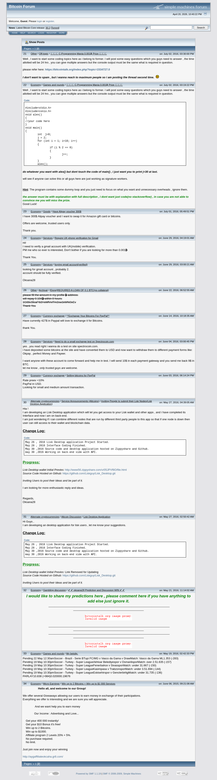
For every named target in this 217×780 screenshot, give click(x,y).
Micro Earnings (51, 683)
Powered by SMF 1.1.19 (88, 773)
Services (48, 238)
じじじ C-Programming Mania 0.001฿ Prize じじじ (78, 53)
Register (51, 33)
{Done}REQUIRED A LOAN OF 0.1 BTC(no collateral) (79, 290)
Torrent (55, 28)
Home (15, 33)
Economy (36, 84)
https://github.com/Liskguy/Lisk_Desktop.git (89, 473)
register (50, 21)
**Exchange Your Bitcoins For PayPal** (88, 315)
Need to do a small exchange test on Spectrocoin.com (84, 341)
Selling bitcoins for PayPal (81, 375)
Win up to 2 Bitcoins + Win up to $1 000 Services (88, 683)
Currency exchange (53, 315)
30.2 (48, 28)
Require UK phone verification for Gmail (76, 238)
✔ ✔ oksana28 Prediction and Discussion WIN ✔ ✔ (96, 590)
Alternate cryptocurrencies (45, 401)
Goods (46, 211)
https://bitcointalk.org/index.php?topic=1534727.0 (77, 69)
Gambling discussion (54, 590)
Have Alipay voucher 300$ (67, 211)
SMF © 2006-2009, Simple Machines (122, 773)
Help (22, 33)
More (62, 33)
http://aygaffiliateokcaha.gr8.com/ (43, 756)
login (39, 21)
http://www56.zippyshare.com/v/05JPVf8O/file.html (96, 469)
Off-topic (43, 53)
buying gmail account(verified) (71, 264)
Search (32, 33)
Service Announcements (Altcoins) (80, 401)
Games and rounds (53, 84)
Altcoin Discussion (71, 516)
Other (34, 53)
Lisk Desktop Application (96, 516)
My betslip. (72, 653)
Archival (43, 290)
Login (41, 33)
